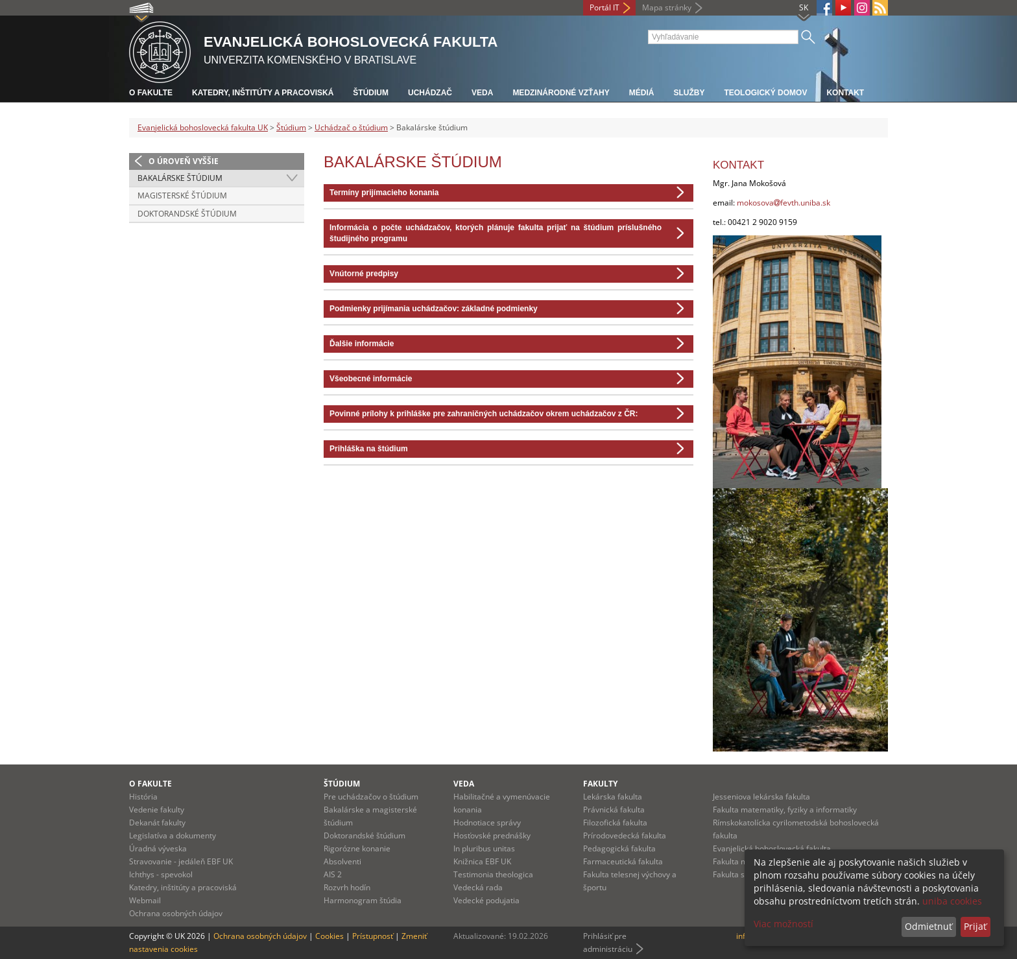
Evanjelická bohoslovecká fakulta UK (203, 127)
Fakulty (600, 783)
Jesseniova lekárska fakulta (761, 796)
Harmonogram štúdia (362, 900)
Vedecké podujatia (486, 900)
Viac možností (783, 924)
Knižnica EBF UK (482, 861)
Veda (482, 92)
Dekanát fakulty (157, 822)
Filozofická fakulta (615, 822)
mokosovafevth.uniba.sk (783, 202)
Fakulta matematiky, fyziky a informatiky (785, 809)
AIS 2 (333, 874)
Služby (688, 92)
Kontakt (845, 92)
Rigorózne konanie (357, 848)
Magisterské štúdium (182, 195)
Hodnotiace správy (487, 822)
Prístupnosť (372, 935)
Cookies (329, 935)
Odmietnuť (928, 926)
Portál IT (604, 7)
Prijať (975, 926)
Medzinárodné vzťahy (560, 92)
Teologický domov (765, 92)
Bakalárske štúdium (180, 178)
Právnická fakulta (614, 809)
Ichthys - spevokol (161, 874)
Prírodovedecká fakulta (624, 835)
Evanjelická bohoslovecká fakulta (772, 848)
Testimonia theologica (493, 874)
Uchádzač (430, 92)
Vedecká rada (478, 887)
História (143, 796)
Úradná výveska (158, 848)
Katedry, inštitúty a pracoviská (262, 92)
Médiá (641, 92)
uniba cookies (952, 901)
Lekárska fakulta (612, 796)
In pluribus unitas (484, 848)
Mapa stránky (666, 7)
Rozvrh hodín (347, 887)
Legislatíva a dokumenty (172, 835)
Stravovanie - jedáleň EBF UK (181, 861)
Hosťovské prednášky (492, 835)
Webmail (145, 900)
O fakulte (151, 92)
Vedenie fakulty (156, 809)
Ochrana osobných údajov (175, 913)
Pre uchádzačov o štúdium (371, 796)
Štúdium (371, 92)
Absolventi (342, 861)
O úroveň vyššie (184, 161)
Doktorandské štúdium (187, 213)
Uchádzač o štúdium (351, 127)
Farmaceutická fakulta (623, 861)
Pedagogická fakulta (619, 848)
